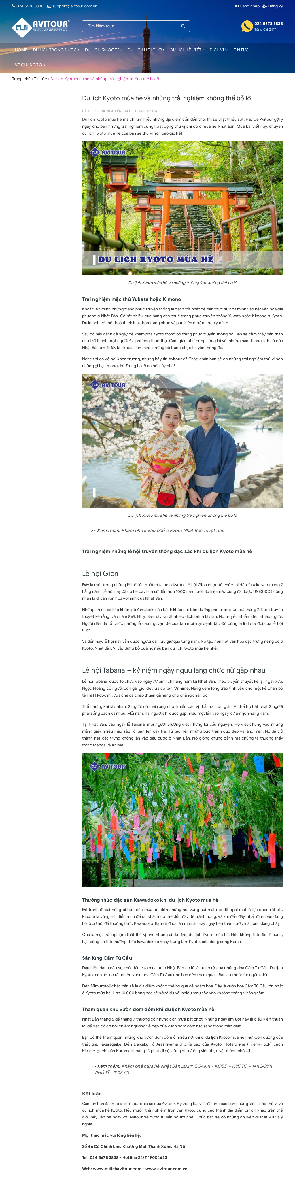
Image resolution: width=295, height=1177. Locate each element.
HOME (21, 50)
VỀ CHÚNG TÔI (30, 65)
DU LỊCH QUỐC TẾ (103, 50)
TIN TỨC (241, 50)
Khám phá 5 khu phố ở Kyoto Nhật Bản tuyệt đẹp (173, 530)
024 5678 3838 (30, 6)
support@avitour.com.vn (75, 6)
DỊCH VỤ (219, 50)
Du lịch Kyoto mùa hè (102, 119)
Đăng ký (272, 6)
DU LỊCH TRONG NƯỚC (56, 50)
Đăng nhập (247, 6)
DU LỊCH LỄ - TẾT (187, 50)
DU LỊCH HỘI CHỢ (146, 50)
